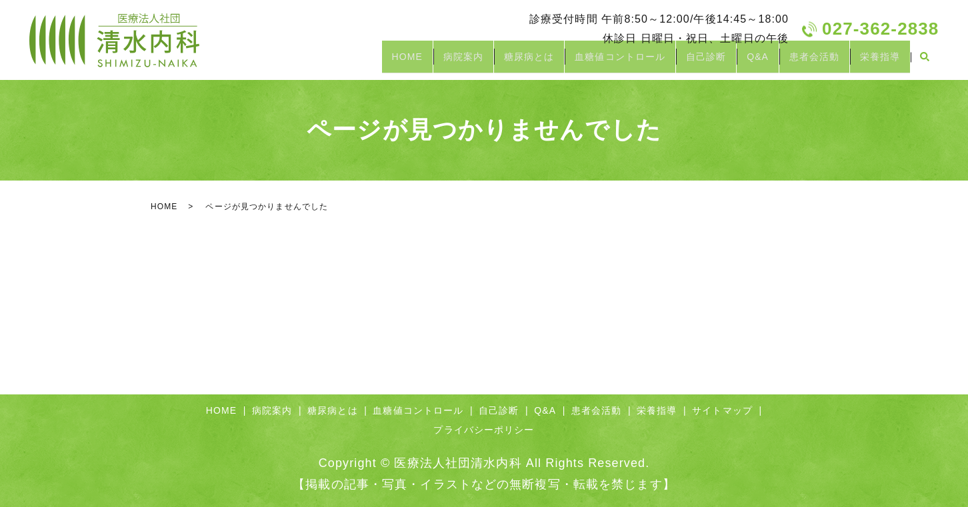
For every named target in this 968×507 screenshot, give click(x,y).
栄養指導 (876, 62)
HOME (344, 62)
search (925, 63)
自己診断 (677, 62)
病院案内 (409, 62)
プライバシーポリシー (483, 429)
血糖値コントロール (582, 62)
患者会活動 (802, 62)
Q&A (737, 62)
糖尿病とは (483, 62)
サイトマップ (722, 410)
